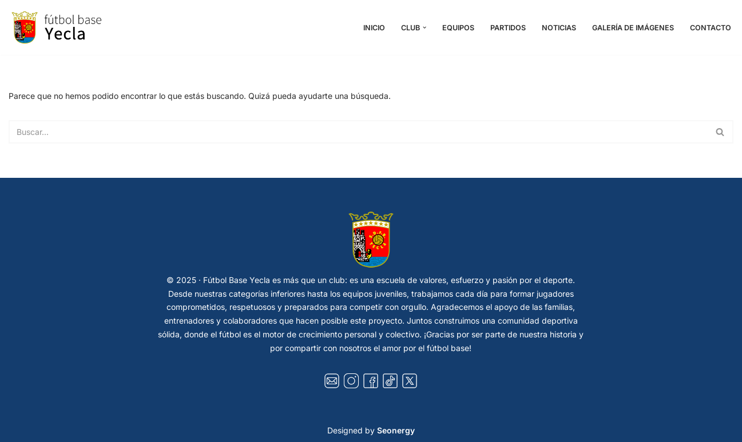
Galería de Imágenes (633, 27)
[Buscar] (358, 132)
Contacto (710, 27)
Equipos (458, 27)
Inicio (374, 27)
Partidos (508, 27)
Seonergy (396, 430)
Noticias (559, 27)
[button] (424, 27)
